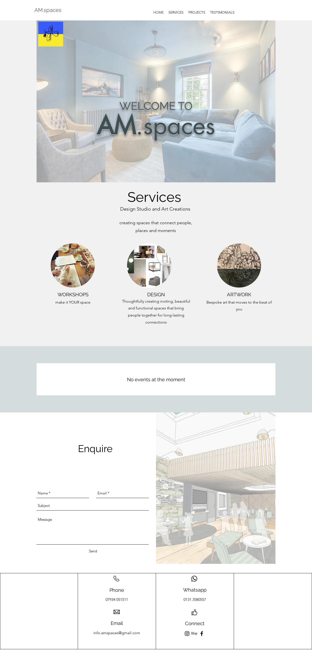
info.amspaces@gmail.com (116, 633)
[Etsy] (194, 634)
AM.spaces (47, 10)
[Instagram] (187, 634)
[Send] (93, 551)
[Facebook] (202, 634)
